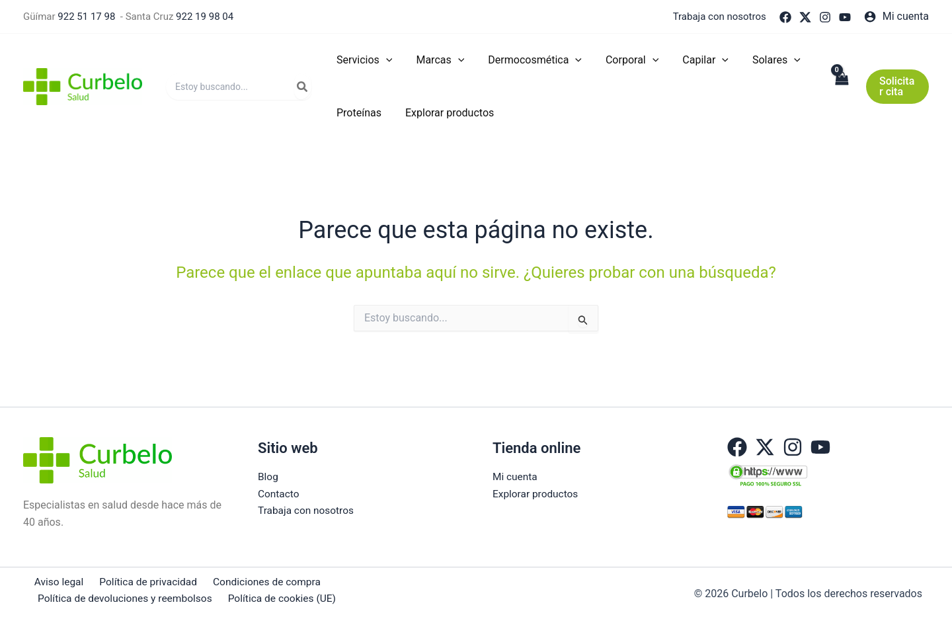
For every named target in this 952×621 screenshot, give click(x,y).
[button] (896, 86)
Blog (268, 476)
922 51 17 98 (86, 16)
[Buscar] (302, 86)
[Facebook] (785, 17)
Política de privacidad (141, 581)
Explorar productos (537, 493)
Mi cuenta (516, 476)
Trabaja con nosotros (719, 16)
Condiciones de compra (257, 581)
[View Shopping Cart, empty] (840, 86)
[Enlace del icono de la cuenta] (896, 16)
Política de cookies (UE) (281, 599)
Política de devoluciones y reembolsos (125, 599)
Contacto (279, 493)
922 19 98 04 (204, 16)
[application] (384, 60)
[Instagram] (825, 17)
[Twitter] (805, 17)
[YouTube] (845, 17)
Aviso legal (55, 581)
